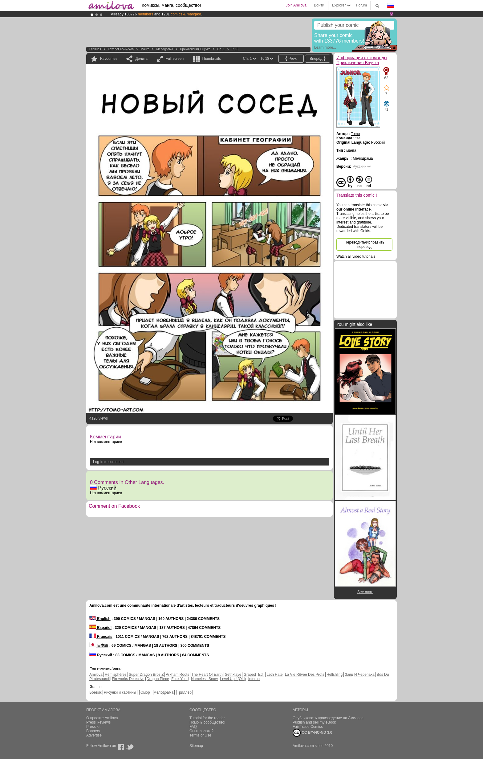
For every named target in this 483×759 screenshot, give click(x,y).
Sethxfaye (233, 674)
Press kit (93, 726)
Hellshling (335, 674)
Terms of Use (200, 735)
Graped (250, 674)
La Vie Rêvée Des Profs (304, 674)
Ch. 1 (221, 49)
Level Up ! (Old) (233, 679)
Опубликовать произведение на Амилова (328, 718)
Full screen (175, 58)
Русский (103, 487)
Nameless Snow (204, 679)
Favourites (108, 58)
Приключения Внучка (195, 49)
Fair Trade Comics (308, 726)
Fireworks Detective (128, 679)
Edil (261, 674)
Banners (93, 731)
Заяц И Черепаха (359, 674)
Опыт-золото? (201, 731)
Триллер (184, 692)
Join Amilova (296, 5)
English (100, 619)
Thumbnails (211, 58)
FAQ (193, 726)
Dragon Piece (158, 679)
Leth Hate (274, 674)
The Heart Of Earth (206, 674)
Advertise (94, 735)
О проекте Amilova (102, 718)
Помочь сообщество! (207, 722)
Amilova (96, 674)
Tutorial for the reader (207, 718)
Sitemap (196, 746)
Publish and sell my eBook (314, 722)
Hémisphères (116, 674)
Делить (141, 58)
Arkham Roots (177, 674)
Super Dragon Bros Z (146, 674)
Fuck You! (179, 679)
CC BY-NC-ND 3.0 (312, 733)
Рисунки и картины (120, 692)
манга (144, 49)
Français (100, 636)
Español (100, 628)
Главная (95, 49)
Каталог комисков (121, 49)
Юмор (145, 692)
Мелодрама (164, 49)
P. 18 (235, 49)
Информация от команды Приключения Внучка (361, 60)
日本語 (98, 645)
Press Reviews (98, 722)
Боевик (95, 692)
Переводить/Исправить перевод (364, 244)
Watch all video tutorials (355, 256)
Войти (319, 5)
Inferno (254, 679)
